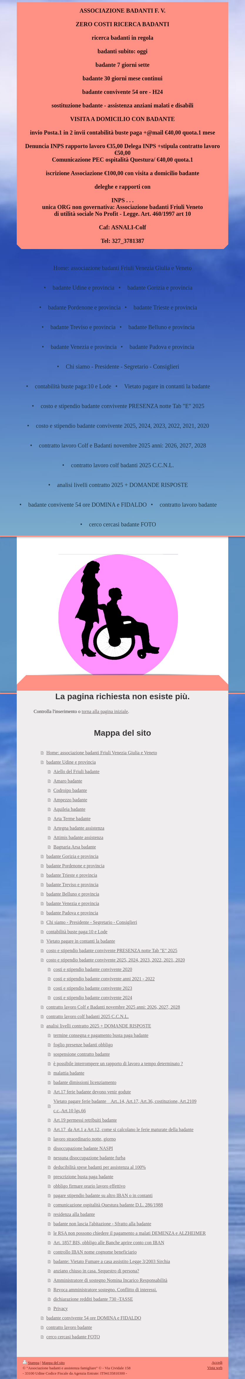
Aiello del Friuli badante (76, 771)
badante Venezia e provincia (72, 903)
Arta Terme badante (72, 818)
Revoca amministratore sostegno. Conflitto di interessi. (105, 1289)
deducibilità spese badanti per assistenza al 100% (99, 1167)
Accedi (217, 1362)
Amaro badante (67, 780)
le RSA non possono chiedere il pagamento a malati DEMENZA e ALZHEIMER (129, 1233)
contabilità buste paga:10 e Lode (77, 931)
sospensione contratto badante (81, 1054)
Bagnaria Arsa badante (74, 846)
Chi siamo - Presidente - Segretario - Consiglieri (91, 922)
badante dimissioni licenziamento (84, 1082)
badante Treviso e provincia (72, 884)
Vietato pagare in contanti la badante (80, 941)
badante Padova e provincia (72, 912)
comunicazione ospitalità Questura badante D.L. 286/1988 (108, 1204)
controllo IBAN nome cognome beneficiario (95, 1251)
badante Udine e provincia (71, 762)
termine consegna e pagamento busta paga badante (100, 1035)
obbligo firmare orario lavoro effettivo (89, 1186)
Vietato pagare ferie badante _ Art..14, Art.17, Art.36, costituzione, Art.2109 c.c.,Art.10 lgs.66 (125, 1106)
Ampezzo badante (70, 799)
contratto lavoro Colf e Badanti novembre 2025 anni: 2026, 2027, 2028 (113, 1007)
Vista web (214, 1367)
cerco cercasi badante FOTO (73, 1336)
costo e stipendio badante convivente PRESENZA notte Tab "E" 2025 (111, 950)
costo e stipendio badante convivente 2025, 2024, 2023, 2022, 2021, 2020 (115, 959)
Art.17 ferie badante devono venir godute (92, 1091)
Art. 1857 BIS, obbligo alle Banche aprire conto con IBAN (108, 1242)
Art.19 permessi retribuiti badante (85, 1120)
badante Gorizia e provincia (72, 856)
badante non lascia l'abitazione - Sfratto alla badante (102, 1223)
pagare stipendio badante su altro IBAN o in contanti (103, 1195)
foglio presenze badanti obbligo (83, 1044)
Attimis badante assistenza (78, 837)
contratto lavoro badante (69, 1327)
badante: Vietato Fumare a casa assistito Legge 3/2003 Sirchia (111, 1261)
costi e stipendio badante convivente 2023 (92, 988)
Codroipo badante (70, 790)
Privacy (60, 1308)
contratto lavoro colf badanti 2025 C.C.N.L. (87, 1016)
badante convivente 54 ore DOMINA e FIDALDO (93, 1317)
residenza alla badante (74, 1214)
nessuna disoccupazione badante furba (89, 1157)
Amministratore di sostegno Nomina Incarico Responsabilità (110, 1280)
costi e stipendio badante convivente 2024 (92, 997)
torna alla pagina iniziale (105, 711)
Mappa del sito (53, 1362)
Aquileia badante (69, 809)
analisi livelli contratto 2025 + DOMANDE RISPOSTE (98, 1025)
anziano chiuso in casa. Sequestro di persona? (96, 1270)
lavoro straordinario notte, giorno (84, 1138)
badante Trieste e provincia (71, 875)
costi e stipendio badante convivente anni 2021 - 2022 (104, 978)
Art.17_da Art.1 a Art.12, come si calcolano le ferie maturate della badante (123, 1129)
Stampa (31, 1362)
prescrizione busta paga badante (83, 1176)
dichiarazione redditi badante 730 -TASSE (93, 1299)
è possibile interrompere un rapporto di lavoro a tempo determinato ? (118, 1063)
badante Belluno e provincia (72, 893)
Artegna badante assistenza (78, 828)
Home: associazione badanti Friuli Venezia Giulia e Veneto (101, 752)
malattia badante (68, 1072)
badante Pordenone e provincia (75, 865)
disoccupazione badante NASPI (83, 1148)
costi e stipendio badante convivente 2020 (92, 969)
